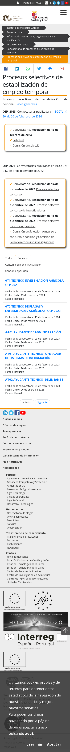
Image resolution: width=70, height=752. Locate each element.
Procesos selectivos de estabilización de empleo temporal (34, 58)
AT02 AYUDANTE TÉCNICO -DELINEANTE (34, 379)
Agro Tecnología (16, 493)
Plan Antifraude (12, 461)
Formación (13, 540)
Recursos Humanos (18, 44)
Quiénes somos (12, 419)
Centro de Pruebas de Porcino (24, 571)
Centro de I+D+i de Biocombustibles (27, 578)
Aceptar (54, 744)
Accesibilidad (11, 467)
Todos (9, 258)
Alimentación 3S (16, 485)
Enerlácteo (13, 520)
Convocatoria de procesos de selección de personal (30, 50)
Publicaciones (14, 544)
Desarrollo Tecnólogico (20, 504)
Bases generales (26, 104)
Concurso (23, 258)
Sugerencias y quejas (16, 449)
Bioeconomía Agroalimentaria (24, 489)
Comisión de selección (27, 145)
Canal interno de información (21, 455)
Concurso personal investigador (23, 264)
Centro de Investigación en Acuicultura (28, 575)
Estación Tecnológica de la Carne (25, 567)
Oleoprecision (14, 527)
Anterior (26, 402)
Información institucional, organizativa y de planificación (31, 38)
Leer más (34, 744)
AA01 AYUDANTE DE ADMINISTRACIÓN (33, 332)
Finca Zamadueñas (17, 556)
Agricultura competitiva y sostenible (27, 478)
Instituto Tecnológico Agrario (23, 27)
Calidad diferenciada (18, 496)
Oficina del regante (17, 516)
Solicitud (18, 140)
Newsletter (13, 547)
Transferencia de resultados (22, 536)
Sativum (11, 524)
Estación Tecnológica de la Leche (25, 564)
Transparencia (15, 32)
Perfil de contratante (16, 437)
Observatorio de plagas (20, 513)
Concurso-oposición (16, 271)
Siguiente (42, 402)
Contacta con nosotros (17, 443)
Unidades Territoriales (19, 582)
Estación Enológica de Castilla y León (28, 560)
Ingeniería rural (15, 500)
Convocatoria (21, 130)
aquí (29, 733)
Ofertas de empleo (14, 425)
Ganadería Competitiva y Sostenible (27, 482)
